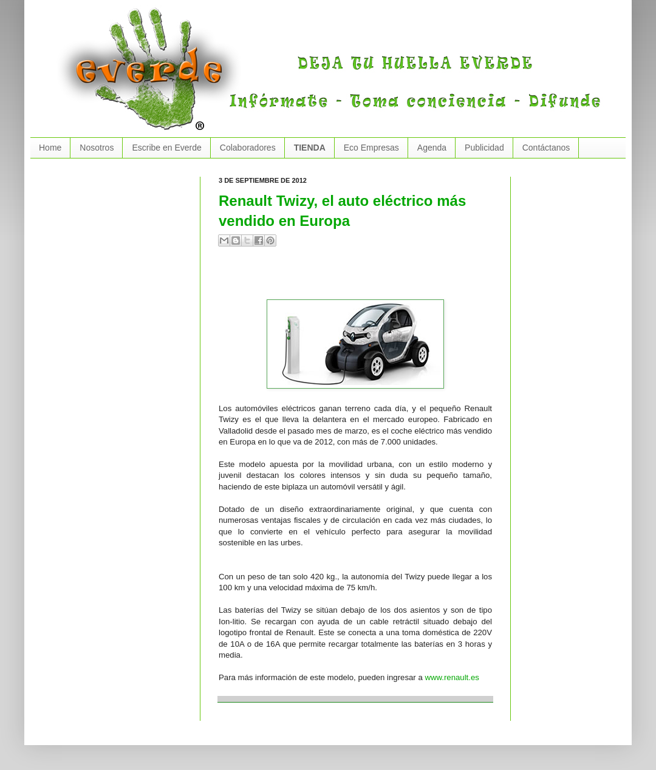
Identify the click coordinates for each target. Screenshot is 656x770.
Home (50, 147)
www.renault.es (452, 677)
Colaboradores (248, 147)
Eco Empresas (371, 147)
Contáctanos (546, 147)
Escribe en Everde (166, 147)
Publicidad (484, 147)
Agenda (431, 147)
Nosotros (97, 147)
